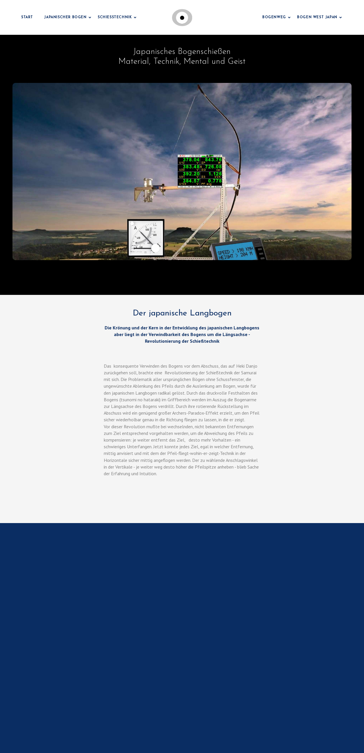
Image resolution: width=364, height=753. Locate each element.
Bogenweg (274, 17)
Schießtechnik (115, 17)
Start (27, 17)
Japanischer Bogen (65, 17)
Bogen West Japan (317, 17)
